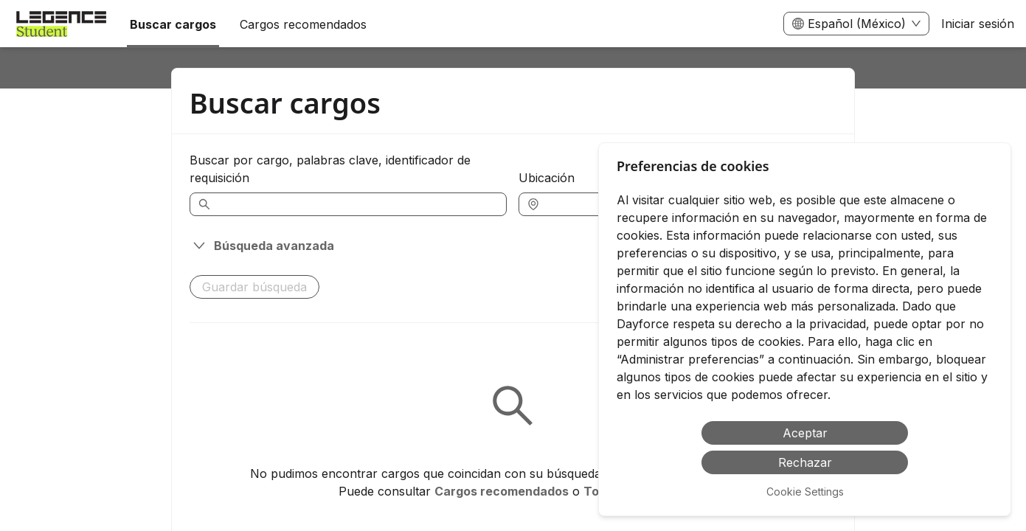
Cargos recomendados (501, 491)
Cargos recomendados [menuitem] (303, 24)
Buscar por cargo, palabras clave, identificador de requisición (330, 169)
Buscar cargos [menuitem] (173, 24)
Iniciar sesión (977, 23)
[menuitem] (59, 24)
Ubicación (547, 177)
